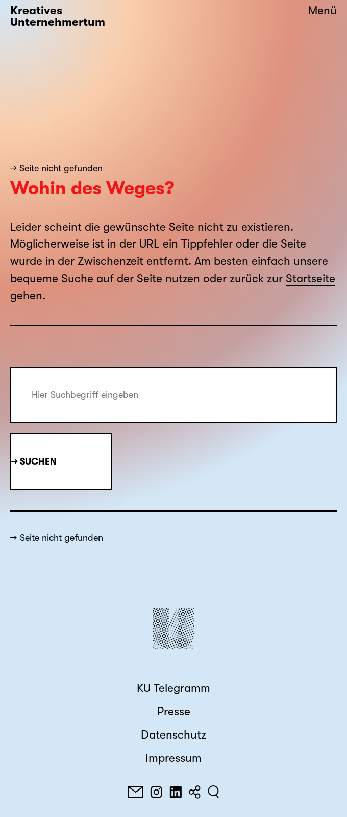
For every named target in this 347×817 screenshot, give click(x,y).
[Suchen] (213, 792)
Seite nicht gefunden (61, 538)
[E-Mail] (135, 792)
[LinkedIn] (175, 792)
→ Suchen (34, 461)
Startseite (310, 278)
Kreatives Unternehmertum (57, 16)
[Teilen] (194, 792)
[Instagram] (156, 792)
